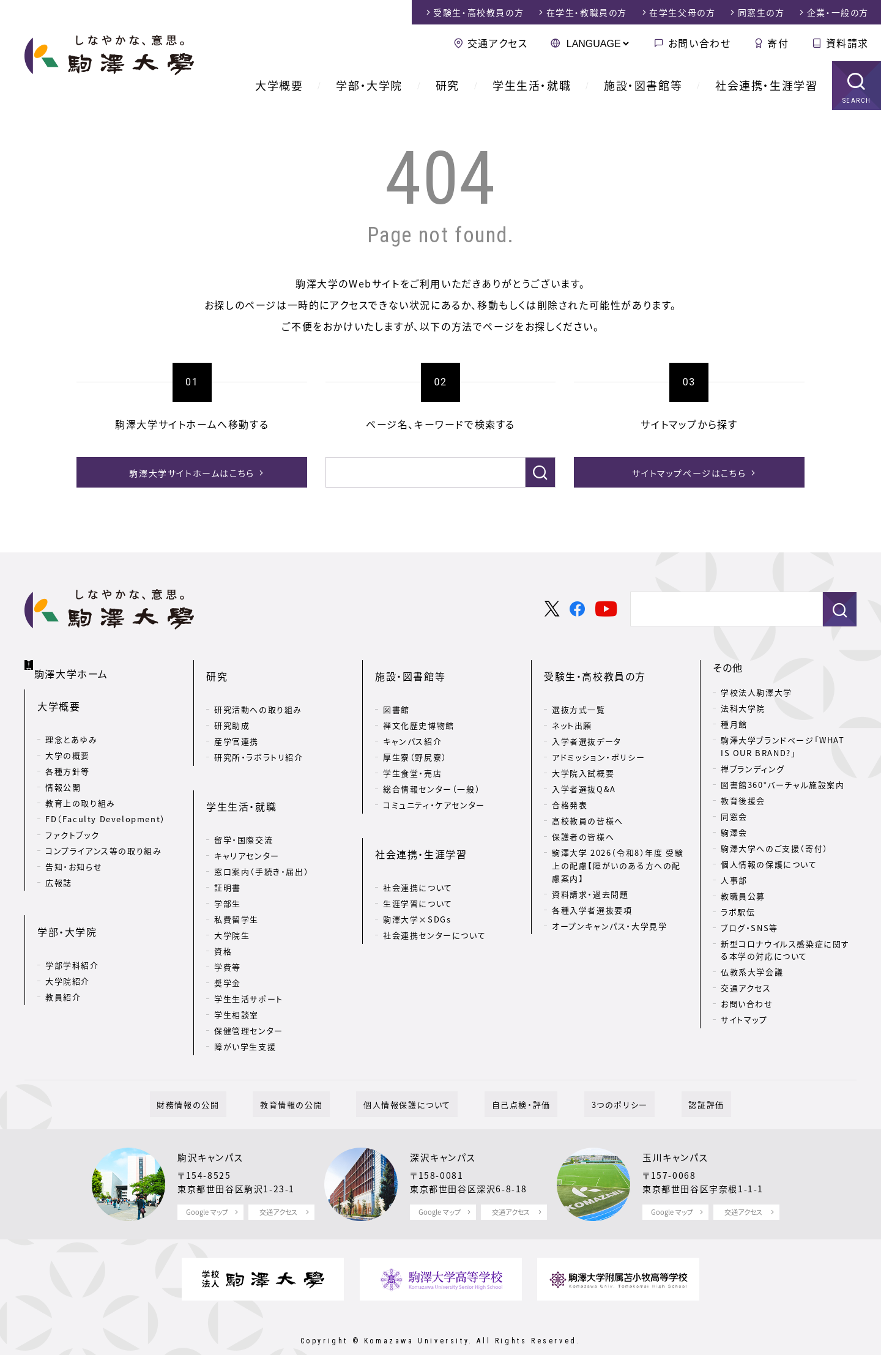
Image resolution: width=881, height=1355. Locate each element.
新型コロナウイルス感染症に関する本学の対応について (785, 950)
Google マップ (207, 1185)
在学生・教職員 (586, 12)
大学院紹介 (67, 950)
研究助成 (232, 708)
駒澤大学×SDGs (417, 884)
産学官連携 (236, 724)
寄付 (778, 42)
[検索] (421, 472)
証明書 (227, 852)
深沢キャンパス (445, 1130)
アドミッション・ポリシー (598, 740)
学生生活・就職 (532, 85)
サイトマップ (744, 1019)
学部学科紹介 (72, 934)
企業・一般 (838, 12)
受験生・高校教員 (478, 12)
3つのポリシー (598, 1077)
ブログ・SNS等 (749, 928)
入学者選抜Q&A (584, 772)
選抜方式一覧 (579, 692)
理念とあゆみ (71, 726)
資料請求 (847, 42)
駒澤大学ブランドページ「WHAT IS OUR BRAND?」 (783, 746)
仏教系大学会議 (752, 972)
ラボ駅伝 (738, 912)
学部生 (227, 868)
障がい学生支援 (245, 1011)
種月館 (734, 724)
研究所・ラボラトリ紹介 (258, 740)
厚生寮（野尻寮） (415, 740)
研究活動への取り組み (258, 692)
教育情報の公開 (312, 1077)
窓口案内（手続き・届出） (261, 836)
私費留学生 (236, 884)
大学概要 (279, 85)
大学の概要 (67, 742)
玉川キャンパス (677, 1130)
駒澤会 (734, 832)
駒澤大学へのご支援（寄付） (774, 848)
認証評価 (671, 1077)
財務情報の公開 (223, 1077)
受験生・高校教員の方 (595, 667)
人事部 (734, 880)
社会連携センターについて (434, 900)
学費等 (227, 932)
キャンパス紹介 (412, 724)
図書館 (396, 692)
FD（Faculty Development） (105, 806)
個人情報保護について (414, 1077)
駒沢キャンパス (212, 1130)
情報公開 (63, 774)
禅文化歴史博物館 (419, 708)
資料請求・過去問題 (590, 876)
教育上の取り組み (80, 790)
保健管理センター (248, 995)
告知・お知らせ (73, 853)
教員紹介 (63, 966)
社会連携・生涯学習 (766, 85)
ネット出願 (572, 708)
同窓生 (761, 12)
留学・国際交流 (243, 805)
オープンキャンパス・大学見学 (609, 908)
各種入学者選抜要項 (592, 892)
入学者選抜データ (587, 724)
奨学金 (227, 948)
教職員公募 (743, 896)
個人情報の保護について (769, 864)
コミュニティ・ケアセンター (434, 787)
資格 (223, 916)
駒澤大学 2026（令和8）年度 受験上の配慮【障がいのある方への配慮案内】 (617, 848)
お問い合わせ (699, 42)
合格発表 (569, 787)
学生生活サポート (248, 964)
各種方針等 (67, 758)
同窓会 (734, 816)
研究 (447, 85)
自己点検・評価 (514, 1077)
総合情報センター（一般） (431, 772)
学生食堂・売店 (412, 756)
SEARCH (856, 101)
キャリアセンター (247, 820)
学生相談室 (236, 980)
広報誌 (58, 869)
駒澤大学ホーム (73, 665)
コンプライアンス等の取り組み (103, 838)
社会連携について (418, 852)
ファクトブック (72, 822)
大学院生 (232, 900)
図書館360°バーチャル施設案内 (783, 784)
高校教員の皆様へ (587, 803)
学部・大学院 (369, 85)
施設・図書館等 (643, 85)
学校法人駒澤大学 (756, 692)
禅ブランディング (753, 768)
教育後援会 (743, 800)
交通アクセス (497, 42)
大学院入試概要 (583, 756)
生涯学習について (418, 868)
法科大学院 (743, 708)
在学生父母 (682, 12)
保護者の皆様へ (583, 819)
